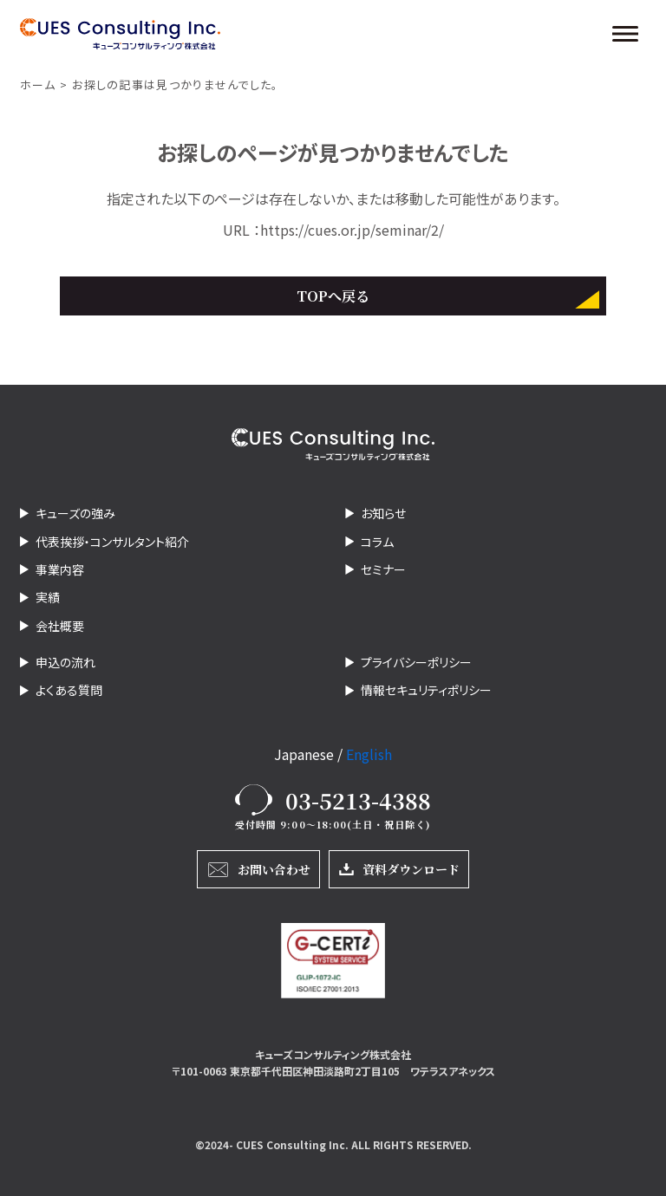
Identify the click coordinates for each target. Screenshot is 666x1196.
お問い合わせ (274, 869)
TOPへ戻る (333, 296)
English (369, 754)
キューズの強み (75, 513)
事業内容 (60, 569)
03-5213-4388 (358, 800)
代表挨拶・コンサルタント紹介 (112, 541)
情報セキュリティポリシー (426, 690)
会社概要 (60, 625)
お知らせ (383, 513)
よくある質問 (69, 690)
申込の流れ (65, 662)
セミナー (383, 569)
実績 (48, 597)
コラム (377, 541)
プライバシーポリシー (416, 662)
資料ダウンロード (411, 869)
